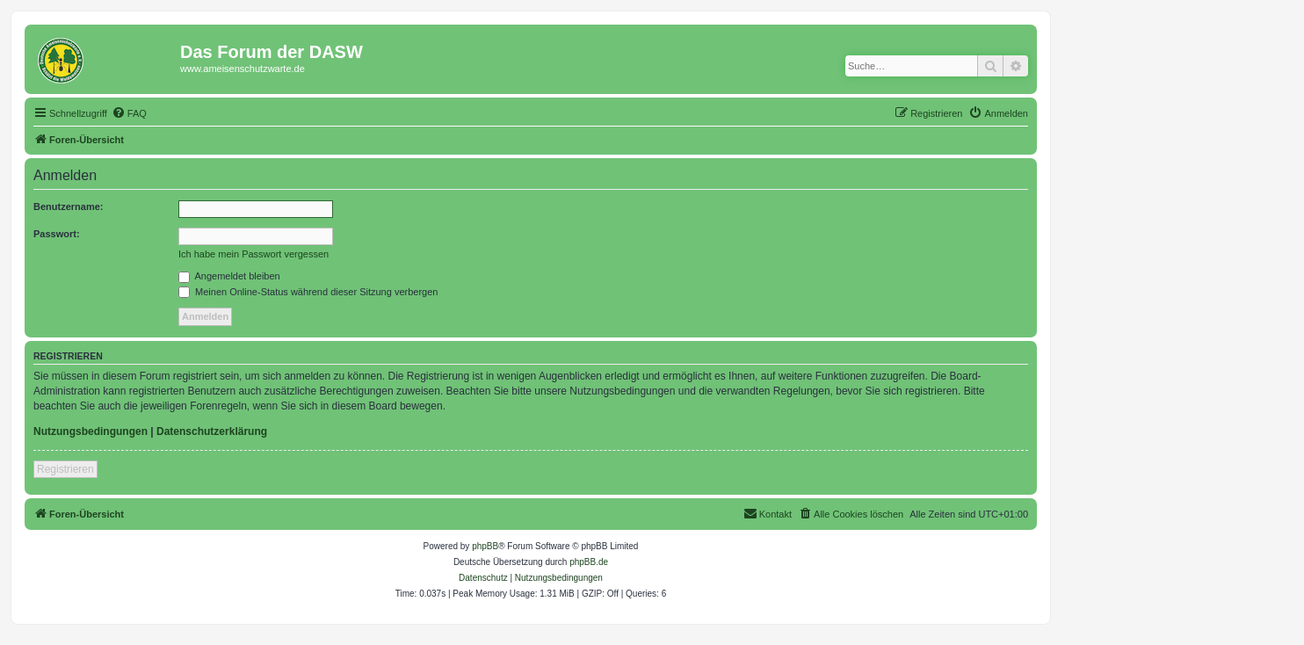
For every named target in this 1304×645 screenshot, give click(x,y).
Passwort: (56, 233)
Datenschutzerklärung (211, 431)
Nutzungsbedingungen (90, 431)
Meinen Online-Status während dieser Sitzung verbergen (308, 291)
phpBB (485, 546)
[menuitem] (129, 113)
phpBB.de (588, 562)
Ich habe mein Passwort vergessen (253, 254)
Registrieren (65, 469)
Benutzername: (68, 206)
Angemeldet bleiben (229, 276)
